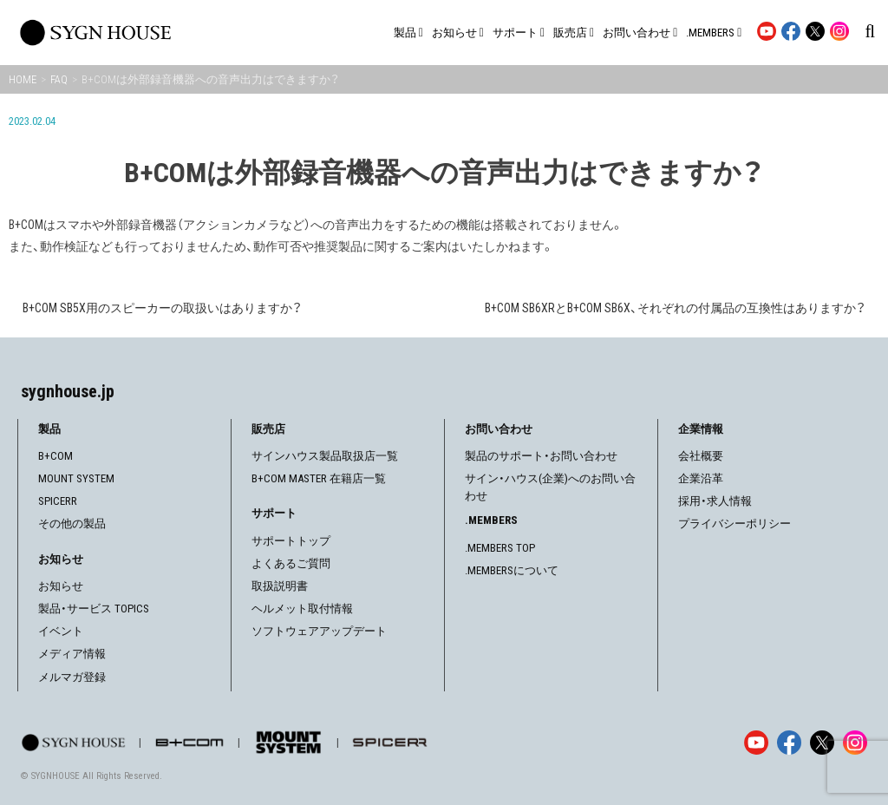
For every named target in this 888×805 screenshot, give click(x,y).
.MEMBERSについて (511, 570)
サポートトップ (290, 540)
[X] (822, 742)
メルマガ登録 (72, 677)
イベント (60, 631)
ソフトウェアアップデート (319, 631)
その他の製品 (72, 523)
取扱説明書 (279, 585)
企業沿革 (700, 478)
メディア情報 (72, 653)
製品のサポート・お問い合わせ (541, 455)
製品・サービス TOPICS (93, 608)
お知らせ (60, 585)
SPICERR (57, 500)
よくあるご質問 (290, 563)
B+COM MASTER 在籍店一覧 (318, 478)
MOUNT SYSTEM (76, 478)
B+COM (55, 455)
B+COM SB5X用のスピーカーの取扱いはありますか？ (162, 308)
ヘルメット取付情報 (302, 608)
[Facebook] (789, 742)
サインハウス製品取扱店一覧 (324, 455)
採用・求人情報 (715, 500)
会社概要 (700, 455)
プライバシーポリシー (734, 523)
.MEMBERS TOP (500, 547)
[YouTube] (756, 742)
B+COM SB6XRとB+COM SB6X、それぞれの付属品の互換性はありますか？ (675, 308)
